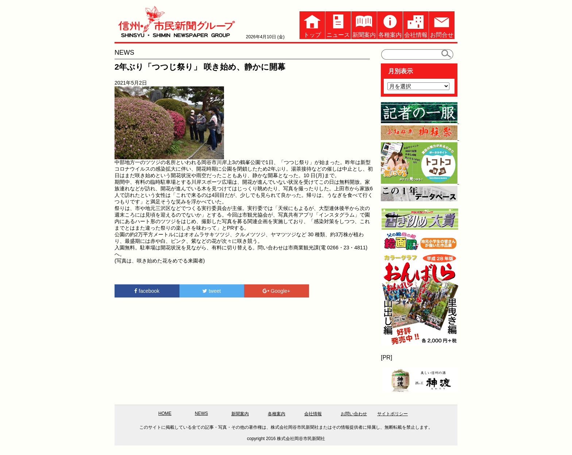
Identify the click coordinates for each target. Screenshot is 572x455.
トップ (312, 24)
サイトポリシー (392, 413)
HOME (164, 413)
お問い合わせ (354, 413)
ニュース (338, 24)
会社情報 (416, 24)
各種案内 (390, 24)
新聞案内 (364, 24)
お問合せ (442, 24)
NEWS (201, 413)
